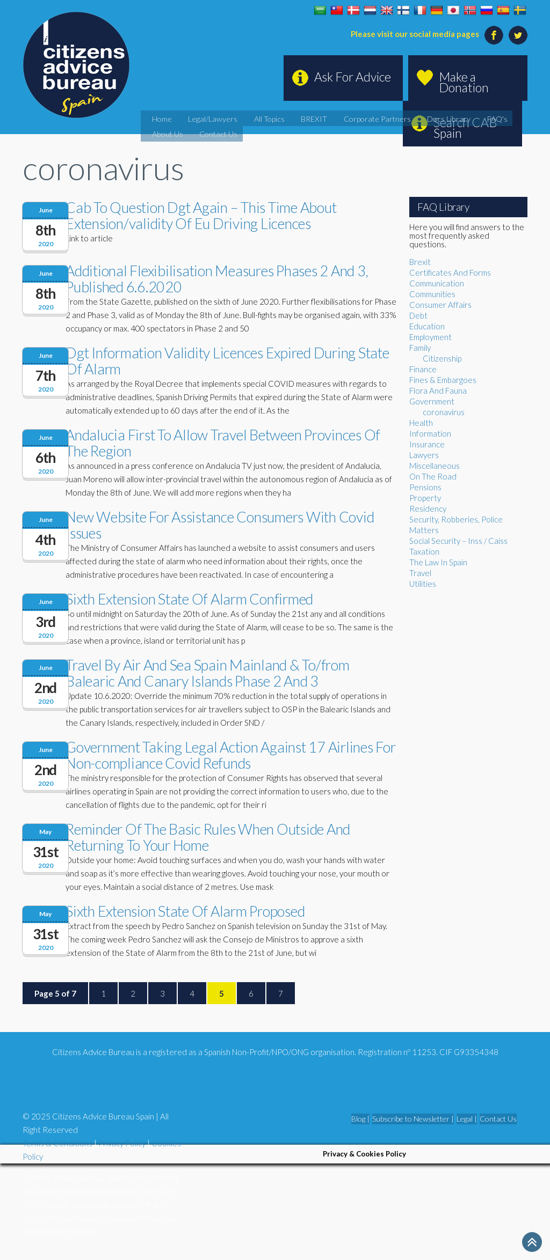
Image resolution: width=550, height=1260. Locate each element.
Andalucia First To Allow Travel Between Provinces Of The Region (223, 443)
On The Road (433, 476)
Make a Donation (464, 82)
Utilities (422, 583)
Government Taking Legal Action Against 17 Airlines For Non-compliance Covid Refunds (231, 755)
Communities (432, 294)
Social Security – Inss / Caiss (458, 541)
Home (161, 117)
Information (430, 433)
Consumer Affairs (440, 305)
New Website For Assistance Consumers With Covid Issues (220, 525)
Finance (423, 369)
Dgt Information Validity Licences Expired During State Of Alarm (227, 361)
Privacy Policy (122, 1143)
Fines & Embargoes (442, 380)
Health (421, 423)
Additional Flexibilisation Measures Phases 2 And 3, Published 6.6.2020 (217, 279)
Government (431, 401)
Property (425, 498)
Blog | (360, 1118)
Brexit (420, 262)
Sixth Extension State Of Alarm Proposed (185, 911)
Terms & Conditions (57, 1143)
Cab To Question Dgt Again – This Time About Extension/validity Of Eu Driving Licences (201, 215)
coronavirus (444, 412)
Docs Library (400, 117)
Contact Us (169, 131)
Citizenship (442, 358)
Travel (420, 573)
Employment (430, 337)
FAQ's (440, 117)
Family (420, 347)
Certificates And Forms (450, 272)
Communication (436, 283)
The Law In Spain (438, 562)
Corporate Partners (340, 117)
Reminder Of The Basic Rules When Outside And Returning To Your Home (208, 837)
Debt (418, 315)
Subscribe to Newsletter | (413, 1118)
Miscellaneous (434, 465)
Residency (427, 508)
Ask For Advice (352, 76)
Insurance (427, 444)
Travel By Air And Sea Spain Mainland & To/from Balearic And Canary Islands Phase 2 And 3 (208, 673)
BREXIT (288, 117)
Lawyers (424, 455)
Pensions (425, 487)
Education (427, 326)
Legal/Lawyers (204, 117)
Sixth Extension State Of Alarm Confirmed (189, 599)
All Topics (251, 117)
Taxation (424, 551)
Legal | (467, 1118)
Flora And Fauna (438, 390)
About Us (475, 117)
